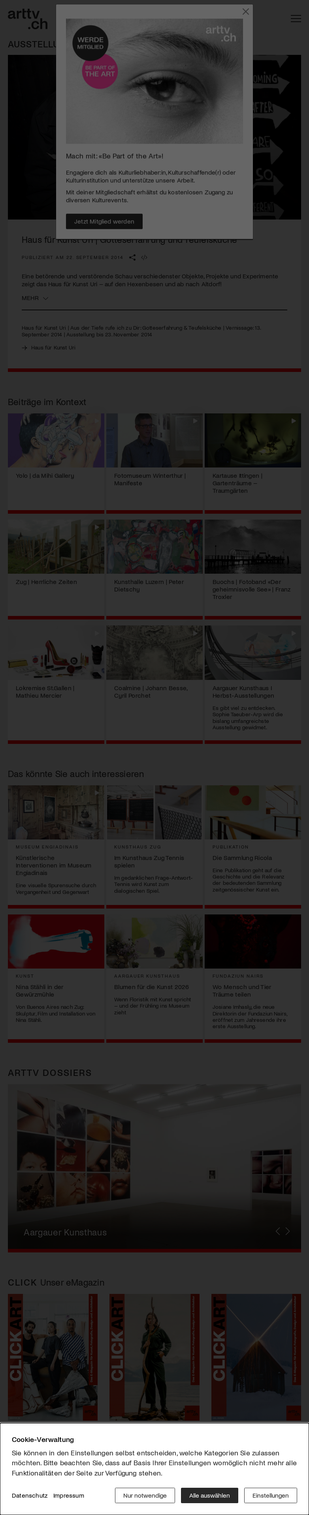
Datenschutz (29, 1495)
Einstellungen (270, 1495)
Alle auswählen (209, 1495)
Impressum (68, 1495)
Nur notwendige (145, 1495)
